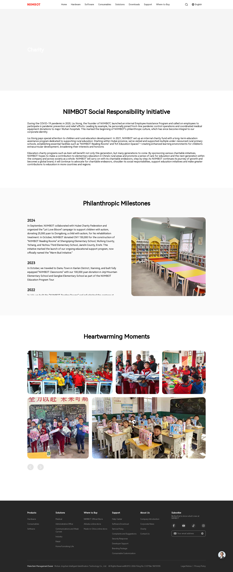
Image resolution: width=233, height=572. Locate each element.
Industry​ (59, 537)
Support (148, 4)
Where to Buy (163, 4)
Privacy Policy (200, 566)
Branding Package (119, 549)
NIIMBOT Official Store (93, 519)
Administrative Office (64, 524)
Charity (143, 529)
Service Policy (117, 529)
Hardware (76, 4)
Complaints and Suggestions (124, 534)
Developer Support (120, 544)
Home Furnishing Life (65, 546)
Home (64, 4)
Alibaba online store (92, 524)
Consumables (104, 4)
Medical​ (59, 519)
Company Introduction (149, 519)
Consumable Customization (124, 553)
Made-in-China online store (95, 529)
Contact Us (144, 534)
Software (89, 4)
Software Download (120, 524)
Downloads (134, 4)
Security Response (120, 539)
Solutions (120, 4)
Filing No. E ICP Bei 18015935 (148, 566)
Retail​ (58, 542)
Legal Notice (186, 566)
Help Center (117, 519)
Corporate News (147, 524)
